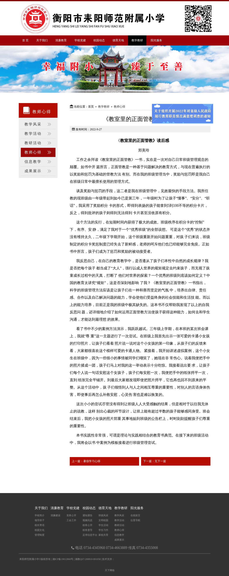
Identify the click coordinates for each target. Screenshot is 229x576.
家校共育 (103, 535)
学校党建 (80, 40)
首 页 (25, 40)
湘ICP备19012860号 (63, 559)
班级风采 (103, 515)
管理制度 (39, 535)
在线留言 (135, 515)
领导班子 (39, 520)
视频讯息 (87, 520)
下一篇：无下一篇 (154, 461)
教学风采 (38, 124)
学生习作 (103, 530)
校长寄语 (39, 525)
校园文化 (39, 530)
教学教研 (137, 40)
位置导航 (135, 520)
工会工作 (71, 520)
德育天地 (118, 40)
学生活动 (103, 525)
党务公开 (71, 515)
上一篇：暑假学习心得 (86, 461)
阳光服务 (156, 40)
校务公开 (87, 525)
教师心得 (38, 152)
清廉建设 (55, 515)
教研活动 (38, 143)
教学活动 (38, 133)
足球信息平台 (90, 535)
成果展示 (38, 171)
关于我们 (42, 40)
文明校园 (103, 520)
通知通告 (87, 515)
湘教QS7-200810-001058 (88, 559)
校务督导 (87, 530)
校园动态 (99, 40)
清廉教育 (61, 40)
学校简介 (39, 515)
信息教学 (38, 161)
